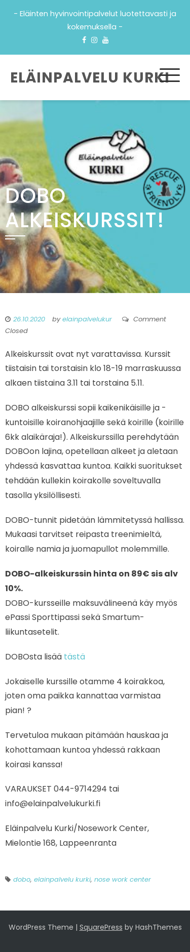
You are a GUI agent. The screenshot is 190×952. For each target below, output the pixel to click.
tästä (74, 657)
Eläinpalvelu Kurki (90, 78)
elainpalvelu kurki (62, 879)
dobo (21, 879)
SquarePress (101, 927)
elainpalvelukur (87, 319)
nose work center (122, 879)
